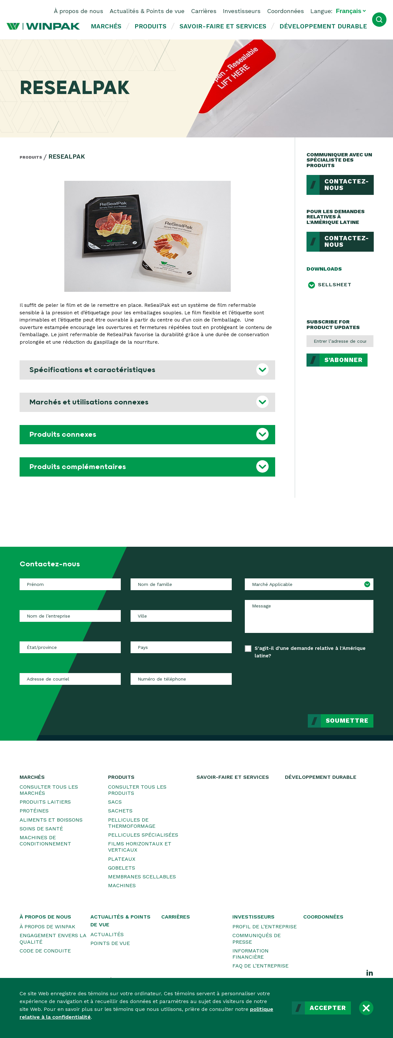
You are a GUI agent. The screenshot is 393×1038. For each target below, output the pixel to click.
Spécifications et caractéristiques (92, 370)
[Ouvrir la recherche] (379, 19)
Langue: (321, 11)
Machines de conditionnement (45, 840)
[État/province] (70, 647)
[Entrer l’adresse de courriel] (340, 341)
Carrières (203, 11)
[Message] (309, 616)
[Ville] (181, 616)
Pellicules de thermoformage (131, 823)
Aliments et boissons (51, 820)
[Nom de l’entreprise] (70, 616)
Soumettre (347, 720)
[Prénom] (70, 584)
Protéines (34, 811)
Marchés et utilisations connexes (89, 402)
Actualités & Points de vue (147, 11)
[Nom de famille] (181, 584)
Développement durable (323, 26)
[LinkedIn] (369, 972)
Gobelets (121, 868)
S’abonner (343, 360)
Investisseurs (241, 11)
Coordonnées (285, 11)
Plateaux (121, 859)
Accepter (328, 1008)
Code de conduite (45, 951)
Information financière (250, 954)
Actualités (107, 934)
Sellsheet (335, 284)
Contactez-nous (346, 185)
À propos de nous (78, 11)
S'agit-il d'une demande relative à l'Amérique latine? (310, 652)
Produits (150, 26)
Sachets (120, 811)
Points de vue (110, 943)
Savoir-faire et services (223, 26)
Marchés (106, 26)
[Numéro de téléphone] (181, 679)
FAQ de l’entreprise (260, 966)
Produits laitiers (45, 802)
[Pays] (181, 647)
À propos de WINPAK (47, 926)
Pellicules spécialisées (143, 835)
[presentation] (323, 682)
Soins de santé (41, 829)
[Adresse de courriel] (70, 679)
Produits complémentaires (77, 467)
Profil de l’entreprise (264, 926)
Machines (122, 885)
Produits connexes (62, 434)
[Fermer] (366, 1008)
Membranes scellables (142, 876)
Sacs (115, 802)
